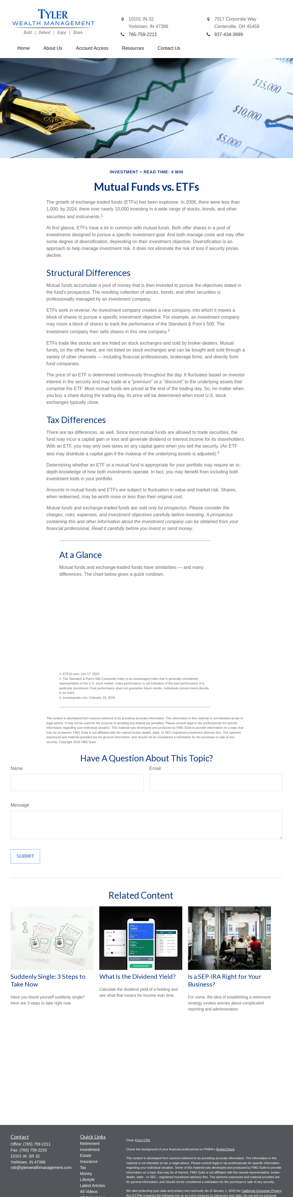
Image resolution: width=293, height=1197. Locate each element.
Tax (83, 1167)
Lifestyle (87, 1179)
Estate (86, 1155)
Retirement (90, 1143)
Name (17, 768)
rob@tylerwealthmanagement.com (41, 1167)
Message (20, 805)
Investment (90, 1149)
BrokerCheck (225, 1149)
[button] (24, 48)
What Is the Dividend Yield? (137, 976)
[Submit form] (25, 856)
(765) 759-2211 (37, 1144)
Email (155, 768)
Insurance (89, 1161)
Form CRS (142, 1140)
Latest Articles (92, 1185)
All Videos (89, 1191)
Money (86, 1173)
